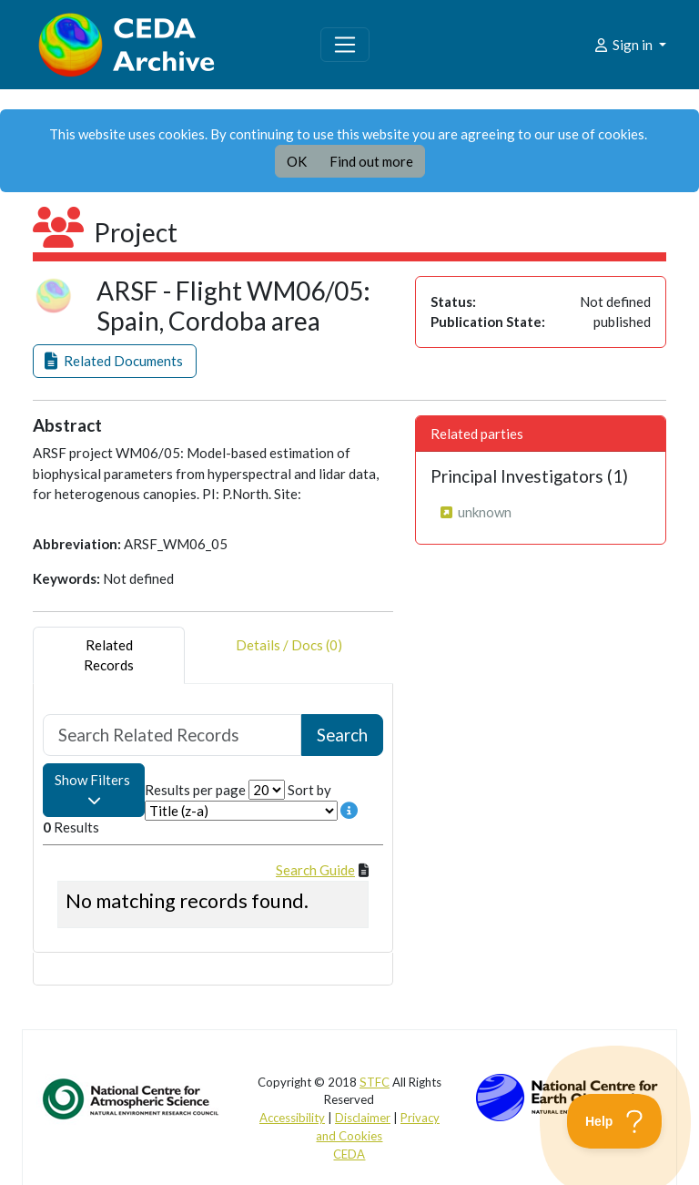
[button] (115, 361)
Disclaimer (362, 1117)
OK (297, 161)
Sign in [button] (624, 44)
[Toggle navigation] (345, 44)
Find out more (371, 161)
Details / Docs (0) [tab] (289, 655)
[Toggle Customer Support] (615, 1121)
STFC (375, 1082)
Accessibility (292, 1117)
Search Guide (315, 870)
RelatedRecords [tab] (109, 655)
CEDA (349, 1154)
